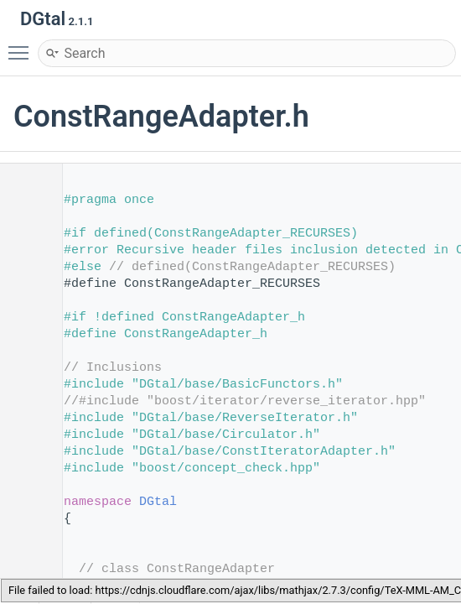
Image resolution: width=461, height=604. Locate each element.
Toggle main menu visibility (22, 45)
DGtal (158, 502)
